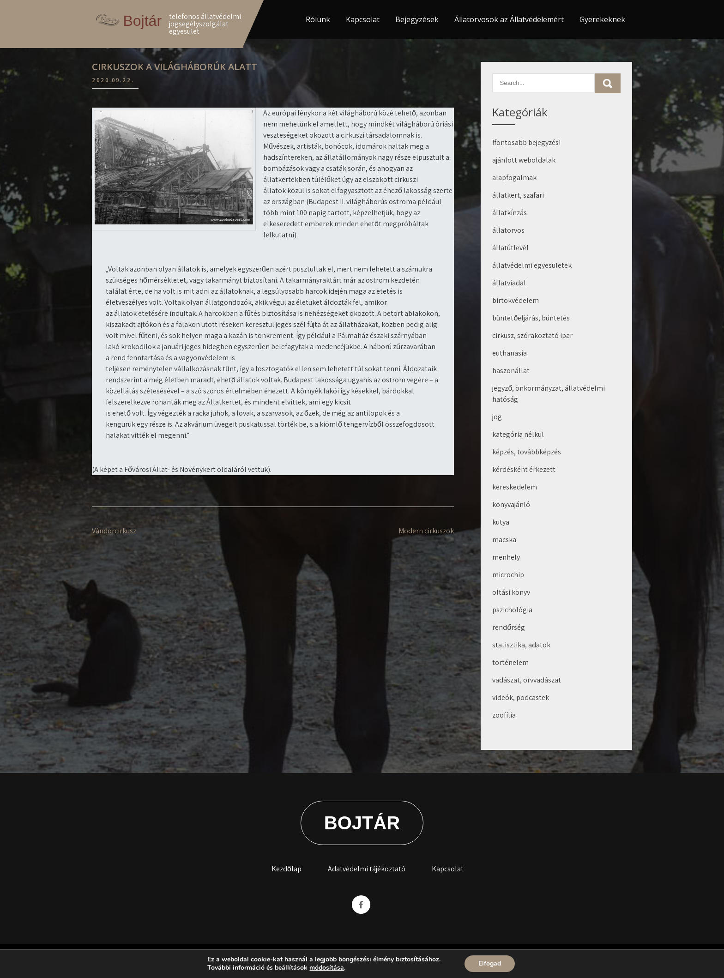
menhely (506, 557)
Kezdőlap (287, 869)
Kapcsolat (363, 19)
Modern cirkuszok (426, 531)
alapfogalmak (514, 177)
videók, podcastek (520, 697)
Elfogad (489, 963)
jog (497, 417)
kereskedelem (514, 487)
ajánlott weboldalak (523, 160)
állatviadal (509, 283)
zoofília (504, 715)
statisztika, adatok (521, 645)
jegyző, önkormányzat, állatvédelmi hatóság (548, 393)
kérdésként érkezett (523, 469)
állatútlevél (510, 248)
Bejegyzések (417, 19)
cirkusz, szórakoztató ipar (532, 335)
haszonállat (511, 370)
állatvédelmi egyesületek (532, 265)
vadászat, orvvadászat (526, 680)
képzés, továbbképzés (526, 452)
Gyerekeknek (602, 19)
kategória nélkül (518, 434)
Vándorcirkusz (114, 531)
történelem (510, 662)
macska (504, 539)
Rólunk (318, 19)
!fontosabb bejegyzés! (526, 142)
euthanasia (509, 353)
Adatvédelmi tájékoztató (366, 869)
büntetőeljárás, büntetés (531, 318)
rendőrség (508, 627)
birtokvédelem (515, 300)
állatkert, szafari (518, 195)
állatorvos (508, 230)
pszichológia (512, 610)
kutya (500, 522)
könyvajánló (511, 504)
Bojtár (142, 20)
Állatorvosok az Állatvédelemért (509, 19)
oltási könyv (511, 592)
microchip (508, 575)
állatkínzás (509, 212)
